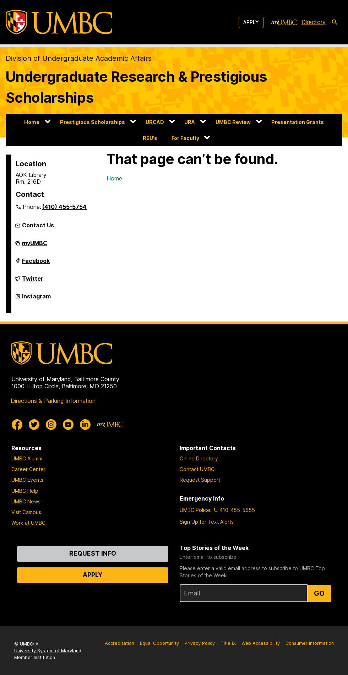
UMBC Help (24, 491)
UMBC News (25, 501)
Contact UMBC (197, 469)
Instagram (36, 299)
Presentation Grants (297, 122)
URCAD (155, 122)
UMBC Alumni (26, 458)
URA (189, 122)
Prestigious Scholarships (92, 122)
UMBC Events (27, 480)
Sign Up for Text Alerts (207, 522)
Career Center (28, 469)
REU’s (150, 138)
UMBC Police (195, 510)
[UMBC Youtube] (68, 424)
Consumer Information (310, 643)
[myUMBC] (284, 22)
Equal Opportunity (159, 643)
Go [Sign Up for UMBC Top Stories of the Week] (319, 593)
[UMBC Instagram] (51, 424)
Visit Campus (26, 512)
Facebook (36, 263)
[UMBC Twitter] (34, 424)
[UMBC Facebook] (17, 424)
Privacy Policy (200, 643)
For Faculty (185, 138)
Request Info (92, 553)
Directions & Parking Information (53, 400)
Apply (251, 22)
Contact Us (38, 225)
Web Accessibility (260, 643)
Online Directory (199, 458)
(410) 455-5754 (64, 206)
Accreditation (119, 643)
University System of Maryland (47, 650)
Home (31, 122)
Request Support (200, 480)
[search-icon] (334, 22)
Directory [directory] (313, 22)
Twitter (32, 281)
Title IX (228, 643)
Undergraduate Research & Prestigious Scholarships (136, 87)
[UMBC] (59, 22)
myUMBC (34, 246)
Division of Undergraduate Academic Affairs (79, 58)
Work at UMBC (28, 523)
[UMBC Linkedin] (85, 424)
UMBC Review (233, 122)
